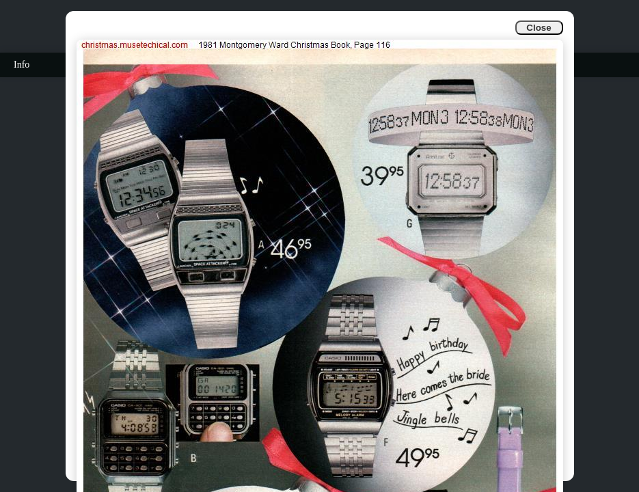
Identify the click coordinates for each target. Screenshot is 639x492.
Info (21, 64)
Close (538, 28)
